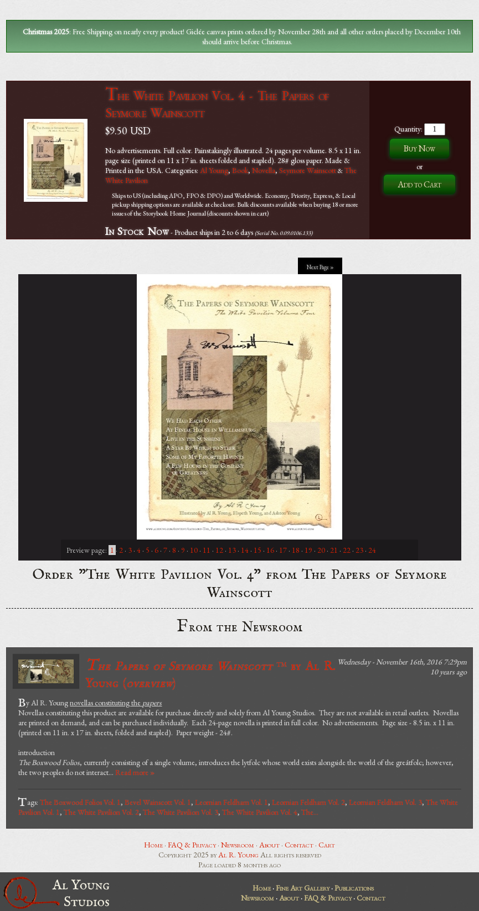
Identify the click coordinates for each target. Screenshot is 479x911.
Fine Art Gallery (302, 888)
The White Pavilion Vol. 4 (259, 812)
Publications (354, 888)
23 (359, 550)
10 (194, 550)
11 (206, 550)
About (269, 845)
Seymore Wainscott (307, 170)
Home (153, 845)
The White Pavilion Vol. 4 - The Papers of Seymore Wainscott (216, 104)
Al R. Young (238, 855)
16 (270, 550)
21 (334, 550)
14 (245, 550)
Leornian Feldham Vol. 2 (308, 802)
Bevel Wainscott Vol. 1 (158, 802)
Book (240, 170)
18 (296, 550)
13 (232, 550)
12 (219, 550)
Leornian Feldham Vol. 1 (231, 802)
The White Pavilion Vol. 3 (180, 812)
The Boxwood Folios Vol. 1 (80, 802)
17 (283, 550)
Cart (326, 845)
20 (321, 550)
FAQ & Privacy (192, 845)
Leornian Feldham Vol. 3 (385, 802)
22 (347, 550)
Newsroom (237, 845)
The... (309, 812)
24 (372, 550)
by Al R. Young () (210, 674)
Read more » (134, 772)
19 (308, 550)
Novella (263, 170)
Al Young (214, 170)
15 (257, 550)
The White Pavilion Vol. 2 (101, 812)
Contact (299, 845)
